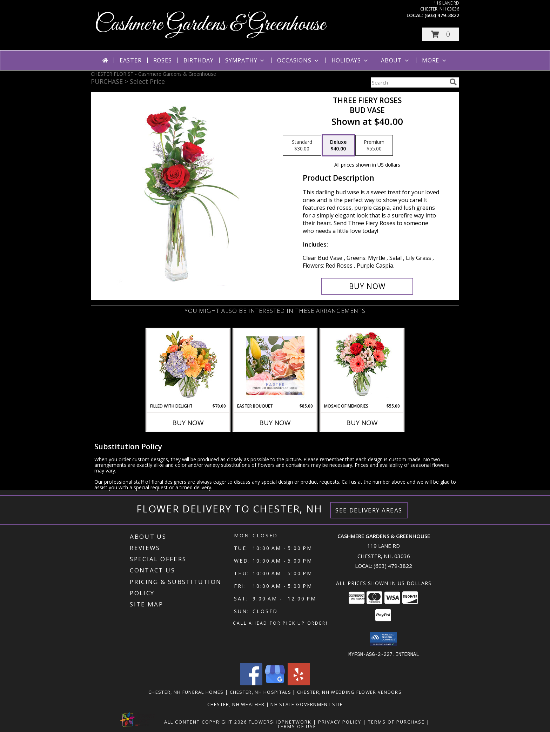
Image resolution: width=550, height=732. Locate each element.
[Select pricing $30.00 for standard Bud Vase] (302, 145)
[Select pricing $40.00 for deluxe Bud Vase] (338, 145)
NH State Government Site (306, 704)
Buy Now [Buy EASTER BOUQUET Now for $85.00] (275, 422)
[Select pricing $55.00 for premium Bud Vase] (374, 145)
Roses (162, 60)
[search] (453, 82)
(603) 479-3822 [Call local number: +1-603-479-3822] (441, 15)
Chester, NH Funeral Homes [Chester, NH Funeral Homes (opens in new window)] (186, 692)
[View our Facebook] (251, 683)
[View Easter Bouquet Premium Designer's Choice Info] (275, 365)
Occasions (298, 60)
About (395, 60)
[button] (440, 34)
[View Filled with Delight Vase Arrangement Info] (188, 366)
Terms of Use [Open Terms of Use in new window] (296, 726)
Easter (131, 60)
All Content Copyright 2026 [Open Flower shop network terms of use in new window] (205, 721)
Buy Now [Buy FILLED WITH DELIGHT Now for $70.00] (188, 422)
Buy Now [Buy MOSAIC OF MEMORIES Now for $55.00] (362, 422)
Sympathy (245, 60)
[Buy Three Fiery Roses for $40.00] (367, 286)
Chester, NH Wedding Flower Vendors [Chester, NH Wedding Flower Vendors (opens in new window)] (349, 692)
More (435, 60)
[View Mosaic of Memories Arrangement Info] (362, 366)
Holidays (350, 60)
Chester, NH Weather (236, 704)
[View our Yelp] (299, 683)
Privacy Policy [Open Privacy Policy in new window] (339, 721)
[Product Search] (408, 82)
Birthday (198, 60)
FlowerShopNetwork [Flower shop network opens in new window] (280, 721)
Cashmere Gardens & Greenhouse (210, 25)
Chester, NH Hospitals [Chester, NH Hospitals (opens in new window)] (260, 692)
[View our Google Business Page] (275, 683)
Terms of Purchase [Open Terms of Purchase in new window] (396, 721)
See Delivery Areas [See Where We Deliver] (368, 510)
